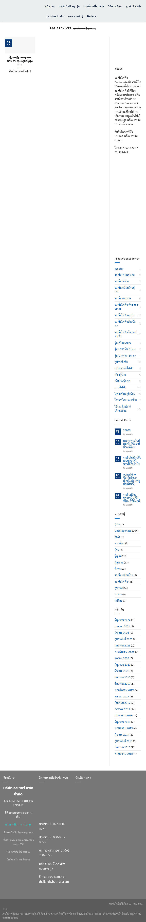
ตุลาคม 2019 (122, 696)
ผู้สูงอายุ (119, 562)
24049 (127, 430)
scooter (119, 268)
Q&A (117, 524)
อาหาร (118, 594)
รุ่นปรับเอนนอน (123, 343)
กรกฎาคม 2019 (123, 715)
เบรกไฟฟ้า (120, 387)
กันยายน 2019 (122, 702)
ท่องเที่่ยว (120, 543)
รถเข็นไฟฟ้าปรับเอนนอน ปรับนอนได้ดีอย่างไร (132, 461)
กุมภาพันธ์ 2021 (123, 639)
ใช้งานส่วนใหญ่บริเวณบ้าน (123, 408)
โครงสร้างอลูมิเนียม (125, 393)
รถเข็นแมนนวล (123, 298)
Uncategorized (123, 530)
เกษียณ (118, 600)
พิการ (118, 569)
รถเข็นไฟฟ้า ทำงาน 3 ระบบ (126, 307)
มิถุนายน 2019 (122, 722)
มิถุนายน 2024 (122, 620)
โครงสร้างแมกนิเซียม (126, 400)
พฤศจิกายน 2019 (124, 690)
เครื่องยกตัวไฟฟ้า (124, 368)
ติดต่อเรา (92, 16)
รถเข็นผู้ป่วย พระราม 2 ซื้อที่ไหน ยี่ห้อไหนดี (131, 498)
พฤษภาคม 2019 (124, 728)
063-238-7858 (124, 216)
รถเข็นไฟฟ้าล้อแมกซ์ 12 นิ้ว (126, 334)
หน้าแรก (50, 6)
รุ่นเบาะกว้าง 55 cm (125, 355)
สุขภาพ (119, 588)
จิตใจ (117, 537)
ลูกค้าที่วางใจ (133, 6)
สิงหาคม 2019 (122, 709)
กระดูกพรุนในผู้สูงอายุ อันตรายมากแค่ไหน (131, 444)
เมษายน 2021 (122, 626)
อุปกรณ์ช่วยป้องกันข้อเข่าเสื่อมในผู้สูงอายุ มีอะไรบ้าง (131, 479)
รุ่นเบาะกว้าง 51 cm (125, 349)
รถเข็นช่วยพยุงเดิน (125, 275)
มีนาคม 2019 (122, 734)
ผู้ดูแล (118, 556)
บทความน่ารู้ (75, 16)
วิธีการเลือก (115, 6)
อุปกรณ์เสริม (121, 362)
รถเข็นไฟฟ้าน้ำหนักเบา (125, 324)
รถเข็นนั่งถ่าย (122, 281)
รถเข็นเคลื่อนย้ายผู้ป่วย (125, 290)
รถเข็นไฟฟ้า (121, 581)
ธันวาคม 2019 (122, 683)
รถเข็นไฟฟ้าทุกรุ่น (69, 6)
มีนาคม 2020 (122, 671)
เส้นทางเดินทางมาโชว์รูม (18, 824)
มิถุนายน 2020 (122, 664)
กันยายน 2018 (122, 747)
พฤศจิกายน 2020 (124, 651)
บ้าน (117, 549)
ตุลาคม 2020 (122, 658)
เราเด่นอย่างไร (55, 16)
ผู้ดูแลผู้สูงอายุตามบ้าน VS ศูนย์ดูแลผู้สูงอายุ (20, 61)
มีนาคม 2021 (122, 632)
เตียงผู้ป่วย (120, 374)
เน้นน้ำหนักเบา (122, 381)
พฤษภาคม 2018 (124, 753)
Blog (4, 908)
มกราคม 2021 (122, 645)
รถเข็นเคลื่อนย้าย (94, 6)
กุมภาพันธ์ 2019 (123, 741)
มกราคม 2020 (122, 677)
